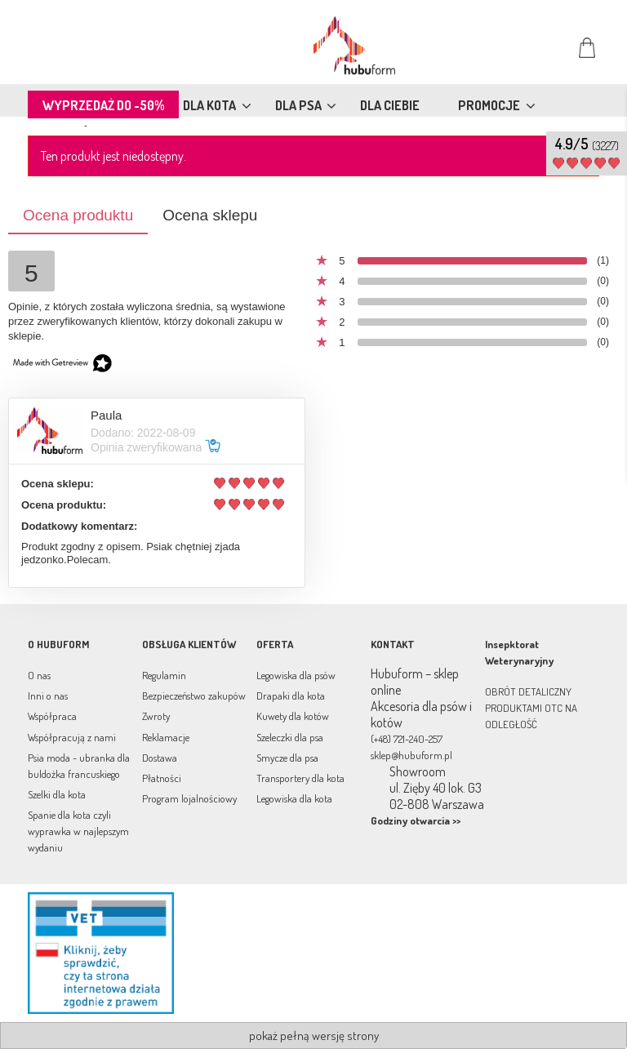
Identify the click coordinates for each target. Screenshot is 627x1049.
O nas (39, 675)
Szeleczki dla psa (289, 737)
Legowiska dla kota (294, 798)
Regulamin (164, 675)
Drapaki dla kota (290, 695)
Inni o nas (48, 695)
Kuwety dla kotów (292, 715)
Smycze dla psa (287, 757)
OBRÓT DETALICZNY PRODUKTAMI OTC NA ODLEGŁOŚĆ (531, 708)
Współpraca (52, 715)
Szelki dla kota (57, 794)
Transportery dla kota (300, 778)
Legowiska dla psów (296, 675)
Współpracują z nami (72, 737)
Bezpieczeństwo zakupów (194, 695)
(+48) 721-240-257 (406, 738)
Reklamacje (165, 737)
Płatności (161, 778)
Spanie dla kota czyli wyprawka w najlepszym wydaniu (78, 831)
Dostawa (159, 757)
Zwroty (156, 715)
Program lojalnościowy (189, 798)
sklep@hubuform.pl (411, 755)
